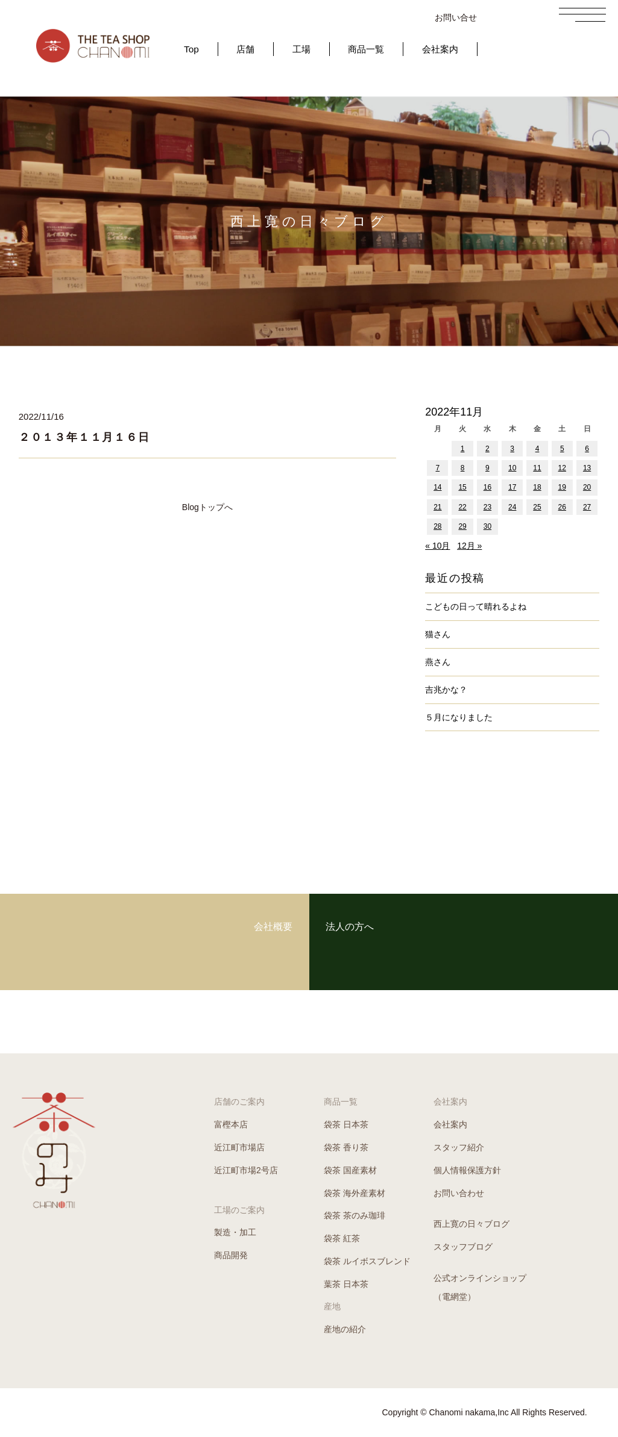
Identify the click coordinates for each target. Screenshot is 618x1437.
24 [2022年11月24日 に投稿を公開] (512, 507)
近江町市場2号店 (246, 1170)
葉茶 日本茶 (346, 1284)
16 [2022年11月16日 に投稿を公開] (487, 487)
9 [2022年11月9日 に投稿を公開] (487, 468)
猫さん (437, 634)
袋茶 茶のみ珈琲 (354, 1215)
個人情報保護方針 (467, 1170)
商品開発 (231, 1255)
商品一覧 (366, 49)
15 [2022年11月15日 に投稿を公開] (462, 487)
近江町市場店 (239, 1147)
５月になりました (459, 717)
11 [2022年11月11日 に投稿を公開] (537, 468)
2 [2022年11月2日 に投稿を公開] (487, 448)
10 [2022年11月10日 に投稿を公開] (512, 468)
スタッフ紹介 (459, 1147)
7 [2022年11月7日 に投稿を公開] (438, 468)
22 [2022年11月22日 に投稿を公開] (462, 507)
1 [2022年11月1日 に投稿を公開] (463, 448)
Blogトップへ (207, 507)
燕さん (437, 662)
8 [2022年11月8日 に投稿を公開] (463, 468)
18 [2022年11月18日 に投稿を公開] (537, 487)
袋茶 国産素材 (350, 1170)
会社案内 (440, 49)
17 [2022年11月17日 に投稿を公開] (512, 487)
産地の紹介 (345, 1329)
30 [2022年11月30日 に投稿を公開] (487, 526)
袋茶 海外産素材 (354, 1193)
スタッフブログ (463, 1247)
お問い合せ (456, 17)
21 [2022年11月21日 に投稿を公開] (437, 507)
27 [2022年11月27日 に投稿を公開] (587, 507)
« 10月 (437, 545)
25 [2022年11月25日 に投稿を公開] (537, 507)
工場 (301, 49)
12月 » (469, 545)
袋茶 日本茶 (346, 1124)
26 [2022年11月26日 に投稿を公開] (562, 507)
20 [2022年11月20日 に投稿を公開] (587, 487)
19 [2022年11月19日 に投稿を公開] (562, 487)
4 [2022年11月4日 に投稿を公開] (537, 448)
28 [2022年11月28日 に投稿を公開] (437, 526)
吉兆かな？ (446, 689)
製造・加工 (235, 1232)
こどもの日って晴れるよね (475, 606)
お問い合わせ (459, 1193)
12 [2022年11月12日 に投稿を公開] (562, 468)
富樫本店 (231, 1124)
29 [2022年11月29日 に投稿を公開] (462, 526)
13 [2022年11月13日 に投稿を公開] (587, 468)
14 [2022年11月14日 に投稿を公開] (437, 487)
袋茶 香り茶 (346, 1147)
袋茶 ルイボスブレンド (367, 1261)
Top (191, 49)
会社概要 (212, 941)
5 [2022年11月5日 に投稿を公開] (562, 448)
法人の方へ (412, 941)
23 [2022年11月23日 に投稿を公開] (487, 507)
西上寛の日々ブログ (471, 1224)
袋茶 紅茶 (342, 1238)
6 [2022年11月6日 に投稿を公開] (587, 448)
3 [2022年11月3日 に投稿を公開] (512, 448)
